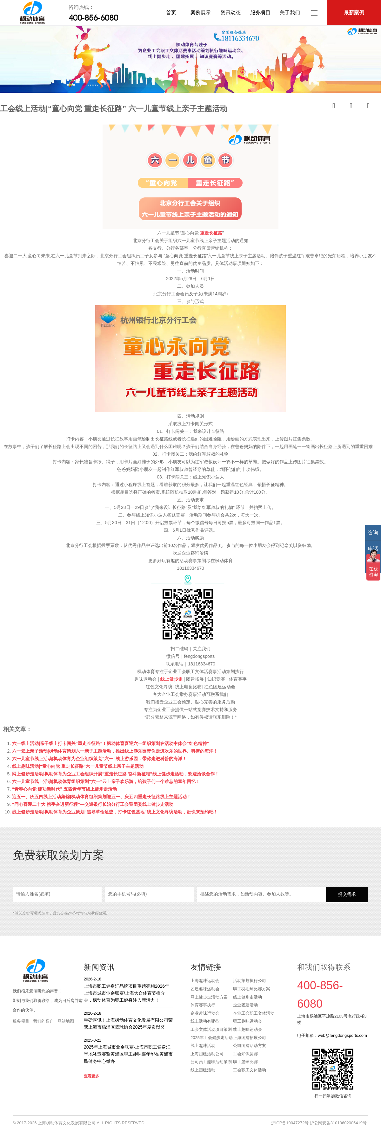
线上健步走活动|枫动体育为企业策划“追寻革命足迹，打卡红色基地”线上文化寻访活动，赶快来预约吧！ (115, 811)
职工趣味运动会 (247, 1021)
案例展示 (200, 12)
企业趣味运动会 (204, 1013)
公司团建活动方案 (249, 1045)
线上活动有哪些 (204, 1021)
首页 (171, 12)
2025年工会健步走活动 (211, 1037)
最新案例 (354, 12)
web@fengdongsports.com (342, 1035)
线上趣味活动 (202, 1045)
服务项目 (260, 12)
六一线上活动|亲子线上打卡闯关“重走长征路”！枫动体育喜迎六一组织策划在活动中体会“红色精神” (110, 743)
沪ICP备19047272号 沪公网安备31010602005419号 (319, 1122)
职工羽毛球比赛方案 (251, 988)
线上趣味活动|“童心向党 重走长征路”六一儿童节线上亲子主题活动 (78, 766)
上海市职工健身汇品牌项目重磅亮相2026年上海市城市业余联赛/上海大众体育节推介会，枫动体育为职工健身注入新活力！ (128, 989)
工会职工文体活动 (249, 1070)
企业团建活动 (245, 1005)
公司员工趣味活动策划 (211, 1061)
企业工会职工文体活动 (253, 1013)
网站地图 (65, 1021)
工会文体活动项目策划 (211, 1029)
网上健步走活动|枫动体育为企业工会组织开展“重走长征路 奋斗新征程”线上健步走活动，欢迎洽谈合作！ (115, 773)
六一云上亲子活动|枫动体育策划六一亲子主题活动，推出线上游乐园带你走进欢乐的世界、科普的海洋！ (115, 751)
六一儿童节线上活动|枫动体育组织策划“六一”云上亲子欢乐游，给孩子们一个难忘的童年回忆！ (106, 781)
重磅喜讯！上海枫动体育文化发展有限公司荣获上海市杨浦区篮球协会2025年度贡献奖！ (128, 1020)
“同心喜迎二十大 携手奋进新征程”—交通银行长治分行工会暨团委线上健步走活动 (92, 804)
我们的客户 (43, 1021)
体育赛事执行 (202, 1005)
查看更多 (91, 1076)
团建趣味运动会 (204, 988)
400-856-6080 (93, 17)
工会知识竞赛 (245, 1053)
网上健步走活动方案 (209, 997)
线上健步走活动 (247, 997)
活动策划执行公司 (249, 980)
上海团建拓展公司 (249, 1037)
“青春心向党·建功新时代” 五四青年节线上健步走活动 (64, 789)
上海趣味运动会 (204, 980)
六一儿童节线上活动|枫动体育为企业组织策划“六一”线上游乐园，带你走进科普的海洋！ (99, 758)
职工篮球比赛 (245, 1061)
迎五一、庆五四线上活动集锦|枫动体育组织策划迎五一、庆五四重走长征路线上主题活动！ (101, 796)
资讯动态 (230, 12)
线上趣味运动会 (247, 1029)
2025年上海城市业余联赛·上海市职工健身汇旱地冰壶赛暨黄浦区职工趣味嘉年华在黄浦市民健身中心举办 (128, 1050)
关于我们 (290, 12)
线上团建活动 (202, 1070)
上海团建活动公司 (207, 1053)
